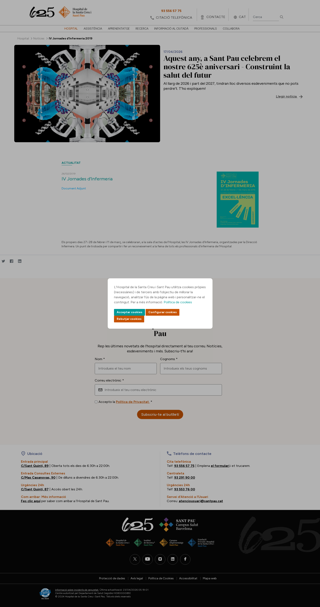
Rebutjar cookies (129, 319)
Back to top (309, 581)
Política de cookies (178, 302)
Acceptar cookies (129, 312)
